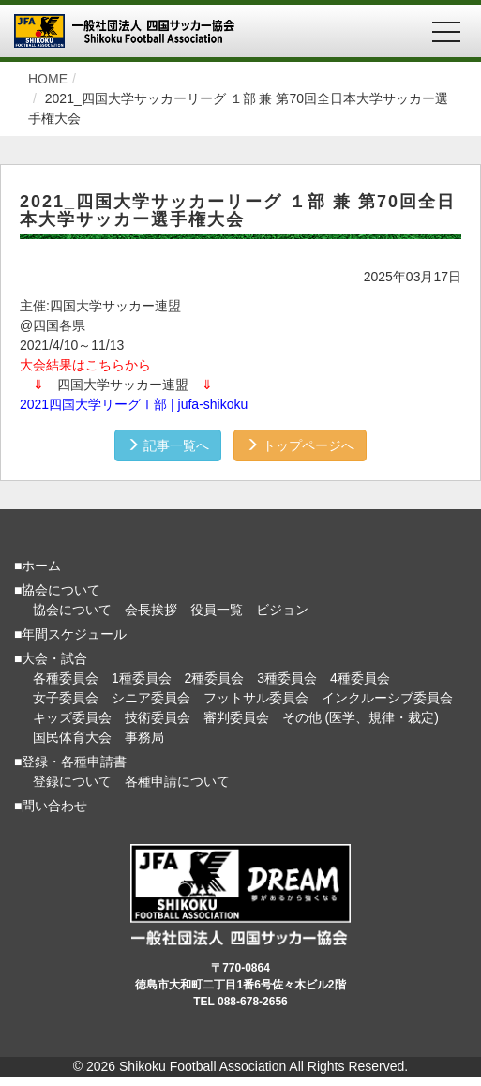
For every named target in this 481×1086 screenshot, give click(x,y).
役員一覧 (216, 609)
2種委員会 (215, 678)
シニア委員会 (151, 697)
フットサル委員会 (255, 697)
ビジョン (282, 609)
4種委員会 (360, 678)
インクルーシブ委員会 (387, 697)
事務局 (144, 737)
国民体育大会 (72, 737)
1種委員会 (142, 678)
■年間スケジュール (70, 633)
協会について (72, 609)
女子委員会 (65, 697)
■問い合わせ (50, 805)
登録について (72, 781)
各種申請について (177, 781)
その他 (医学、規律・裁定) (360, 717)
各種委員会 (65, 678)
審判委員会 (236, 717)
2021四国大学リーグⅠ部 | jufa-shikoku (134, 404)
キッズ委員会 (72, 717)
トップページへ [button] (300, 445)
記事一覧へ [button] (168, 445)
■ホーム (37, 565)
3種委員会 (287, 678)
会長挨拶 (151, 609)
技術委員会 (157, 717)
